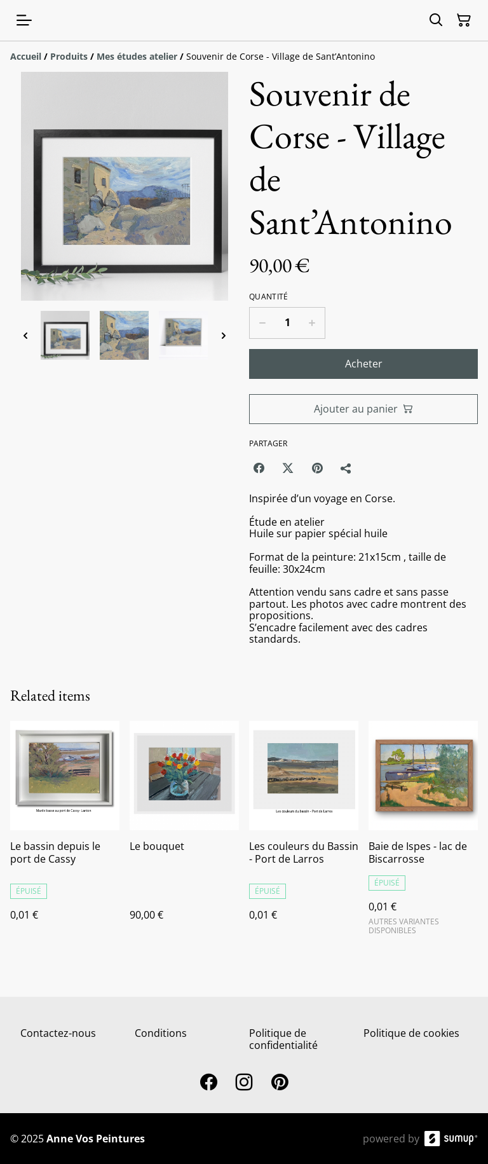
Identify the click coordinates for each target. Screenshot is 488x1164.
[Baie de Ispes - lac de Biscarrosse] (423, 833)
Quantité (268, 296)
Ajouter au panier (363, 409)
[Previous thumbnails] (25, 335)
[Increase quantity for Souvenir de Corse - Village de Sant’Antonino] (312, 323)
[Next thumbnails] (223, 335)
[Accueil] (25, 56)
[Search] (436, 20)
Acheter (364, 364)
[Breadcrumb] (244, 56)
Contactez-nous (58, 1033)
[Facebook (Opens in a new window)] (258, 467)
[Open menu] (24, 20)
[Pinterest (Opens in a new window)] (317, 467)
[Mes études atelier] (137, 56)
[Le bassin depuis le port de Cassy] (64, 833)
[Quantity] (287, 323)
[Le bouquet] (184, 833)
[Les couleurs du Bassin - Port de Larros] (303, 833)
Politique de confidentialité (283, 1039)
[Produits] (69, 56)
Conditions (161, 1033)
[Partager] (346, 467)
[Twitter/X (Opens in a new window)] (287, 467)
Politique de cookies (411, 1033)
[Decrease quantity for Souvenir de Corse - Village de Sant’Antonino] (262, 323)
